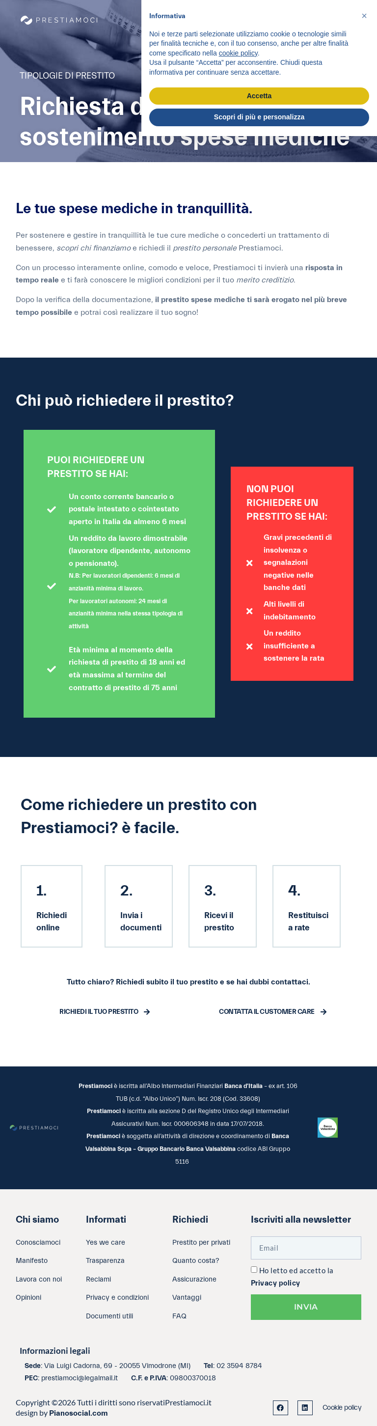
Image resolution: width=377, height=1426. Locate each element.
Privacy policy (275, 1283)
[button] (364, 16)
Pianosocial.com (78, 1413)
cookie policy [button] (238, 53)
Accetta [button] (259, 96)
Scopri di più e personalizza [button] (259, 117)
